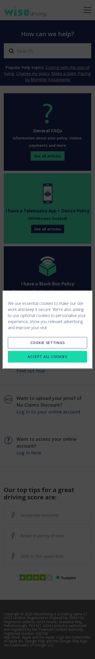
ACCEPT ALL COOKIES (47, 356)
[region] (47, 329)
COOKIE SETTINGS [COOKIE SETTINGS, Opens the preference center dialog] (47, 342)
